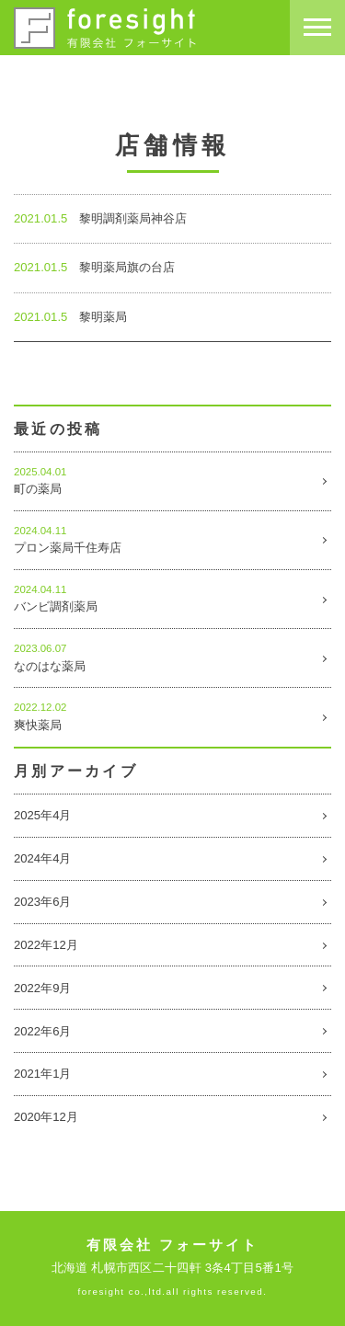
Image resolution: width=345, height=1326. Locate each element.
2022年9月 (42, 988)
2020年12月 (46, 1117)
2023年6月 (42, 902)
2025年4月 (42, 815)
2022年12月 (46, 945)
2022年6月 (42, 1031)
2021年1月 (42, 1073)
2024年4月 (42, 858)
